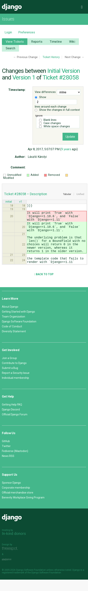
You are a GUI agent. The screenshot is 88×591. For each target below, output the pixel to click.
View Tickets (15, 41)
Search (10, 48)
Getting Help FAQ (12, 415)
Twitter (6, 457)
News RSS (8, 467)
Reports (36, 41)
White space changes (57, 126)
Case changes (52, 123)
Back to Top (44, 285)
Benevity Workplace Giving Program (23, 508)
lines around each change (56, 103)
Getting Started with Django (18, 323)
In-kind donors (14, 545)
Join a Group (9, 369)
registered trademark (13, 584)
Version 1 (23, 77)
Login (8, 32)
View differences (45, 92)
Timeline (56, 41)
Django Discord (11, 420)
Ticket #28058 (61, 77)
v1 (20, 202)
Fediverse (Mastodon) (15, 462)
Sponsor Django (11, 494)
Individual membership (15, 389)
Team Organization (13, 327)
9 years (66, 149)
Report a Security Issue (15, 384)
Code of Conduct (12, 337)
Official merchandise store (17, 503)
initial (9, 202)
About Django (10, 318)
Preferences (26, 32)
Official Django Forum (14, 425)
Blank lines (50, 120)
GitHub (6, 452)
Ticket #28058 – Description (25, 194)
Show (40, 97)
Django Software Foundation (19, 332)
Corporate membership (16, 499)
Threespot (11, 560)
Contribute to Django (14, 374)
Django (12, 7)
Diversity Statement (14, 342)
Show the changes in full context (57, 110)
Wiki (72, 41)
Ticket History (51, 57)
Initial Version (63, 70)
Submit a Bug (10, 379)
